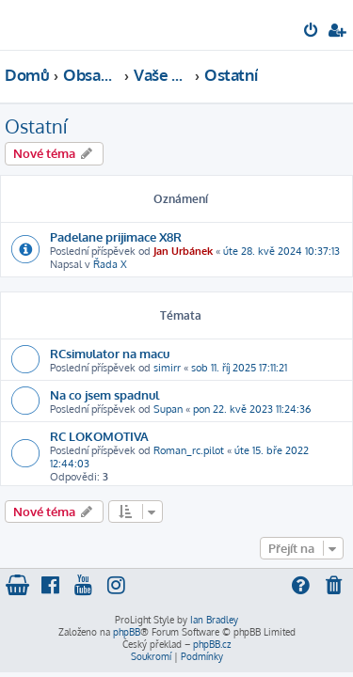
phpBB (126, 632)
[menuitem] (312, 32)
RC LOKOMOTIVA (99, 436)
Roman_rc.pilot (188, 450)
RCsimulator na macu (109, 353)
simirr (167, 367)
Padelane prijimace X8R (116, 236)
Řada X (110, 264)
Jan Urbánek (183, 251)
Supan (168, 409)
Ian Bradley (214, 619)
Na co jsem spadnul (104, 394)
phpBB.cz (212, 644)
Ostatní (36, 126)
